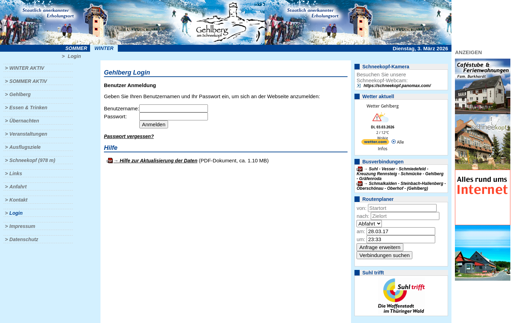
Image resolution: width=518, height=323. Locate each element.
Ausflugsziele (25, 147)
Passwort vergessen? (129, 136)
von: (361, 208)
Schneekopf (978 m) (32, 160)
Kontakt (18, 200)
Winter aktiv (26, 68)
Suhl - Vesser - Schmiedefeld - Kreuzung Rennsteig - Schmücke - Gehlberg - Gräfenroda (400, 174)
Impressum (22, 226)
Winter (103, 48)
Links (15, 173)
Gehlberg (19, 94)
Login (74, 56)
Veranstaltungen (28, 134)
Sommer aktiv (28, 81)
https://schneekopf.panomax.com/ (397, 85)
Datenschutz (23, 239)
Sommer (76, 48)
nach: (363, 216)
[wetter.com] (375, 143)
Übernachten (24, 121)
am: (361, 231)
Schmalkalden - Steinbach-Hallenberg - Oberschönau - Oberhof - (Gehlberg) (401, 186)
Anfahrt (18, 186)
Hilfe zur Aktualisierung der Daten (158, 160)
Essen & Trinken (28, 107)
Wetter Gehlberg (382, 106)
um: (361, 239)
